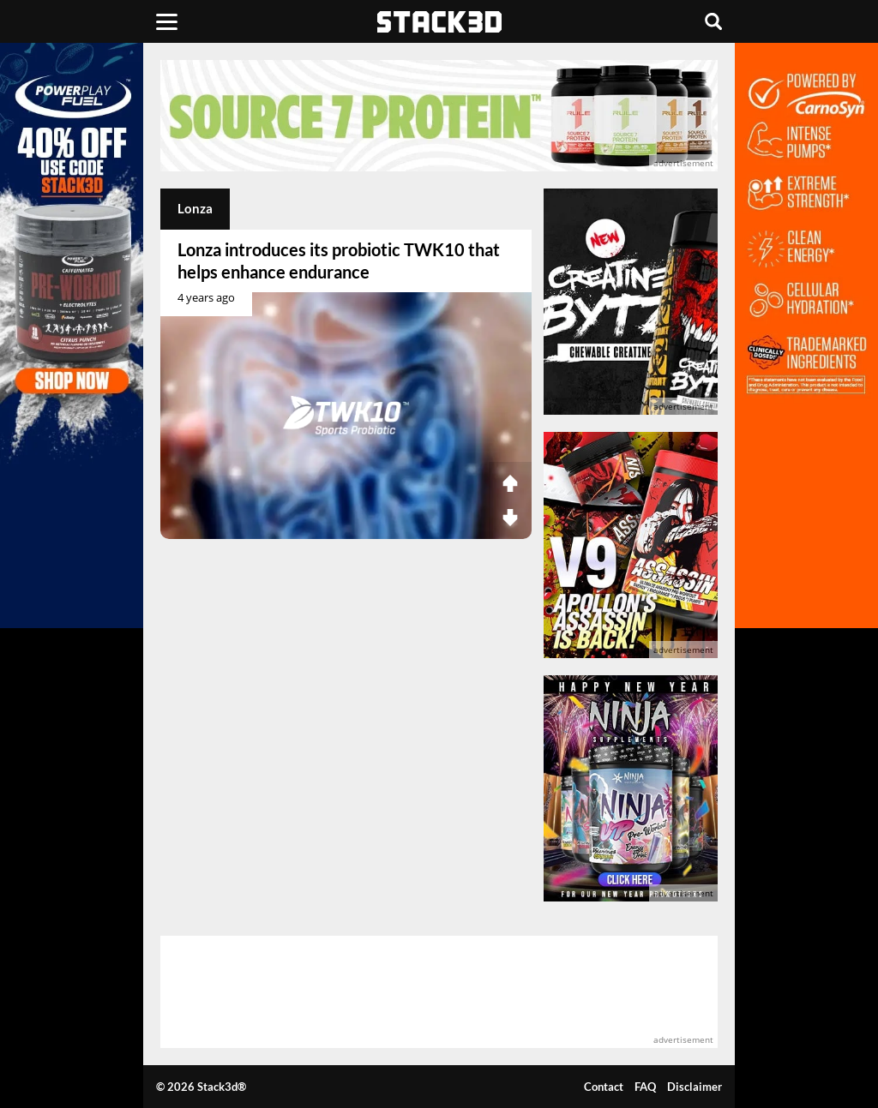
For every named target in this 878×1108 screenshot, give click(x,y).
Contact (603, 1086)
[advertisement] (439, 115)
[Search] (713, 21)
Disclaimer (694, 1086)
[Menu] (166, 21)
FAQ (645, 1086)
